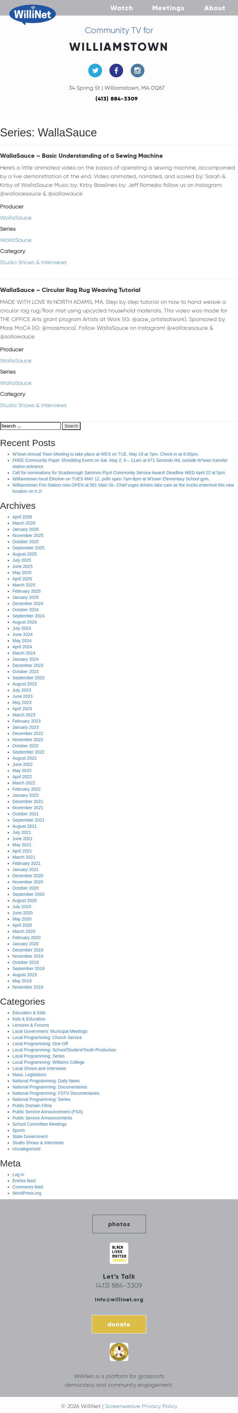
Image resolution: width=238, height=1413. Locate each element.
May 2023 (21, 702)
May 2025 (21, 572)
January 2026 (25, 529)
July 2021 (21, 832)
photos (119, 1224)
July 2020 (21, 906)
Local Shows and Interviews (39, 1068)
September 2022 (28, 751)
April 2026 (22, 516)
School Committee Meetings (39, 1124)
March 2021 (23, 857)
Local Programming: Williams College (48, 1062)
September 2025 (28, 547)
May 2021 (21, 844)
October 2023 (25, 671)
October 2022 (25, 745)
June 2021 (22, 838)
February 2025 (26, 591)
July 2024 (21, 628)
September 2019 (28, 968)
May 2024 (21, 640)
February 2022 (26, 789)
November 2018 (27, 987)
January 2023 (25, 727)
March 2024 (23, 653)
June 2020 (22, 912)
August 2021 (24, 826)
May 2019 (21, 980)
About (215, 7)
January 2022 (25, 795)
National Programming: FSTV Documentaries (55, 1093)
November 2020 (27, 881)
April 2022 (22, 776)
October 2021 (25, 813)
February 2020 (26, 937)
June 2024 (22, 634)
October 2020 (25, 888)
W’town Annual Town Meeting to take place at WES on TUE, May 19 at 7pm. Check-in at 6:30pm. (105, 454)
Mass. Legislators (29, 1074)
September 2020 (28, 894)
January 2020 (25, 943)
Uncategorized (26, 1148)
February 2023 (26, 721)
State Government (30, 1136)
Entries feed (24, 1180)
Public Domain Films (32, 1105)
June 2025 (22, 566)
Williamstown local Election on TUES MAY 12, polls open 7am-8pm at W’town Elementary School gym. (111, 478)
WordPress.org (26, 1193)
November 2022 (27, 739)
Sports (18, 1130)
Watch (121, 7)
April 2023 (22, 708)
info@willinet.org (119, 1299)
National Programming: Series (41, 1099)
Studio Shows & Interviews (33, 262)
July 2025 (21, 560)
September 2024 (28, 615)
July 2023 (21, 690)
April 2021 (22, 850)
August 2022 (24, 758)
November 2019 (27, 956)
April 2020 (22, 925)
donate (119, 1324)
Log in (18, 1174)
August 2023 (24, 683)
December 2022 (27, 733)
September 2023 (28, 677)
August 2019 (24, 974)
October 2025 (25, 541)
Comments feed (27, 1186)
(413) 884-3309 (116, 98)
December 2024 (27, 603)
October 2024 (25, 609)
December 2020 (27, 875)
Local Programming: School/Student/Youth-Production (64, 1049)
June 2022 (22, 764)
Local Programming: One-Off (40, 1043)
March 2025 (23, 584)
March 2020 (23, 931)
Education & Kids (29, 1012)
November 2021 (27, 807)
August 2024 (24, 622)
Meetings (168, 7)
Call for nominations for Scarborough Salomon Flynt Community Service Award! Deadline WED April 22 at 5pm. (119, 472)
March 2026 (23, 523)
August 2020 (24, 900)
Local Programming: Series (38, 1056)
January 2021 (25, 869)
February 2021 (26, 863)
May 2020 (21, 919)
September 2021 (28, 820)
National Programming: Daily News (46, 1080)
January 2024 (25, 659)
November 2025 (27, 535)
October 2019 (25, 962)
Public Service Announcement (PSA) (47, 1111)
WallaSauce (16, 217)
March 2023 (23, 714)
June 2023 (22, 696)
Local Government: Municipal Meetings (49, 1031)
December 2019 (27, 949)
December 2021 (27, 801)
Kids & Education (29, 1018)
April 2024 (22, 646)
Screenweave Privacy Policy (141, 1406)
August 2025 (24, 554)
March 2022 (23, 782)
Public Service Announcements (42, 1117)
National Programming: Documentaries (49, 1086)
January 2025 (25, 597)
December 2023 (27, 665)
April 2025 (22, 578)
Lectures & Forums (30, 1025)
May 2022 (21, 770)
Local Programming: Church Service (47, 1037)
